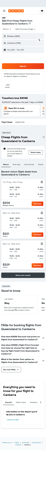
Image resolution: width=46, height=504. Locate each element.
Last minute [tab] (29, 164)
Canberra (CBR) (13, 420)
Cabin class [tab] (21, 402)
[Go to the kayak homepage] (16, 10)
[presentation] (30, 23)
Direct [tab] (40, 164)
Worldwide (25, 442)
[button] (4, 11)
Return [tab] (6, 164)
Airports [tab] (8, 402)
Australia (18, 445)
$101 (4, 20)
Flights (17, 442)
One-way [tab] (16, 164)
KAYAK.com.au (7, 442)
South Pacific (36, 442)
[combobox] (7, 29)
